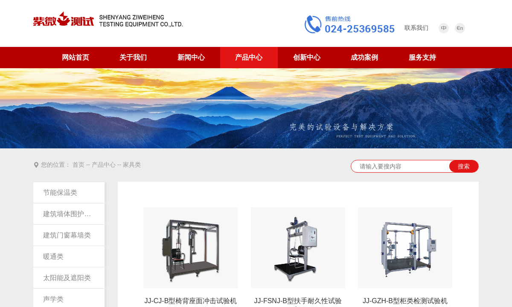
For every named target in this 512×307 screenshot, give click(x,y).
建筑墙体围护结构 (68, 213)
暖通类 (53, 256)
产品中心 (248, 57)
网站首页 (75, 57)
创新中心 (306, 57)
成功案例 (364, 57)
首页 (78, 164)
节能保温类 (60, 192)
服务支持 (422, 57)
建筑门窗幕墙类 (67, 235)
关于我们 (133, 57)
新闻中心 (191, 57)
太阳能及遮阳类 (67, 277)
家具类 (132, 164)
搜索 (464, 166)
